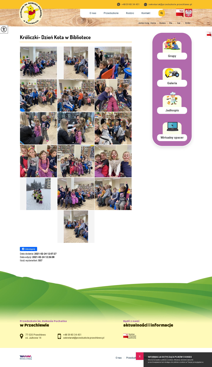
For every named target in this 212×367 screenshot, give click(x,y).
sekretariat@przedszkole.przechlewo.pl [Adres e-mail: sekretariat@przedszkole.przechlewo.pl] (83, 337)
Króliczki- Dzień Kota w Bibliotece (55, 37)
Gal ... (178, 23)
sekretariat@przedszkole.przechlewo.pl (168, 4)
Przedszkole (111, 13)
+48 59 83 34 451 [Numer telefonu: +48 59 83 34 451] (72, 334)
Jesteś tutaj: (144, 23)
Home (153, 23)
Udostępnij (28, 249)
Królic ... (187, 23)
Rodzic (130, 13)
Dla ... (170, 23)
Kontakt (145, 13)
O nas (93, 13)
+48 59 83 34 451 (128, 4)
